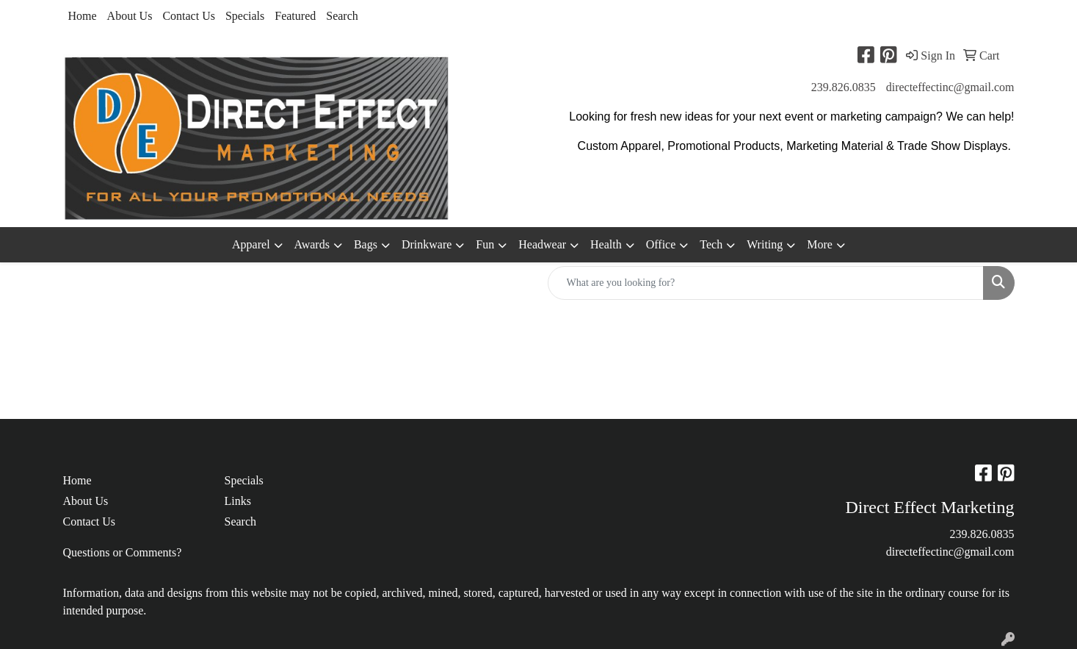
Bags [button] (365, 244)
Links (238, 501)
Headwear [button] (542, 244)
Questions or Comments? (122, 552)
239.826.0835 (843, 87)
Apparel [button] (251, 244)
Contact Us (188, 16)
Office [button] (661, 244)
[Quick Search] (766, 283)
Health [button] (606, 244)
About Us (130, 16)
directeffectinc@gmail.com (950, 87)
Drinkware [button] (427, 244)
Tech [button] (711, 244)
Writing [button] (765, 244)
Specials (244, 16)
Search (342, 16)
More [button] (820, 244)
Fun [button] (485, 244)
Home (82, 16)
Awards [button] (312, 244)
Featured (295, 16)
